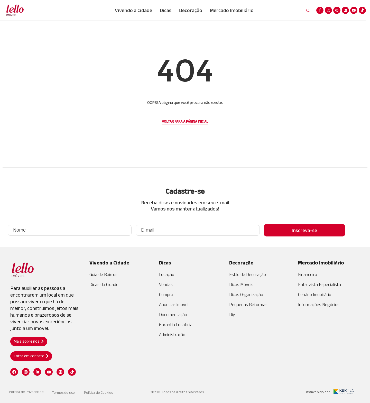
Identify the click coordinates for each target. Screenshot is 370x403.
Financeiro (307, 274)
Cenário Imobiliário (314, 294)
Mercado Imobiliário (232, 10)
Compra (166, 294)
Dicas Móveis (241, 284)
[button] (28, 341)
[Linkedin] (345, 10)
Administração (172, 334)
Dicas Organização (246, 294)
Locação (166, 274)
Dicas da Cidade (103, 284)
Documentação (173, 314)
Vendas (166, 284)
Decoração (190, 10)
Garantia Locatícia (175, 324)
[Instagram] (328, 10)
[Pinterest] (336, 10)
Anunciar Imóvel (173, 304)
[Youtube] (353, 10)
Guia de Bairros (103, 274)
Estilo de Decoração (247, 274)
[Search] (308, 11)
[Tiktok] (362, 10)
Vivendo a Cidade (133, 10)
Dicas (165, 10)
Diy (232, 314)
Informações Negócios (318, 304)
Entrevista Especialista (319, 284)
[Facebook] (319, 10)
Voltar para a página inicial (185, 121)
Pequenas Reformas (248, 304)
